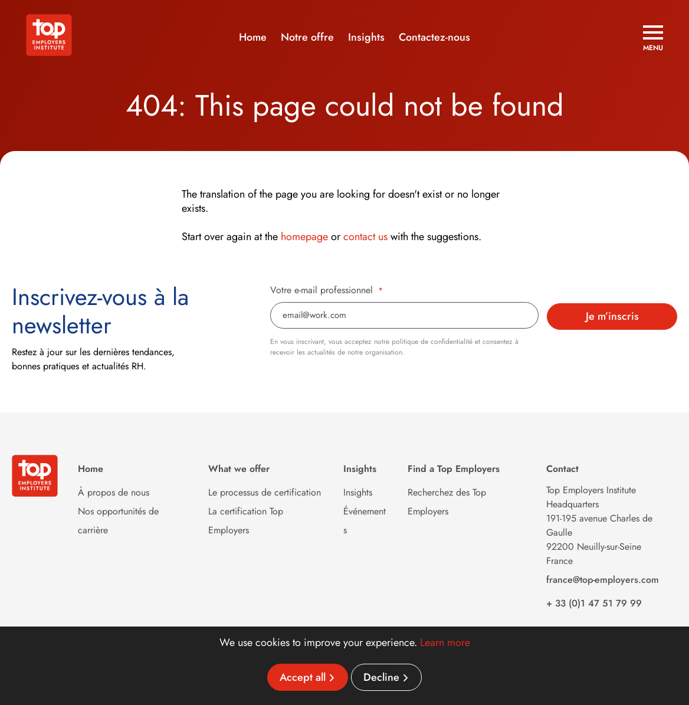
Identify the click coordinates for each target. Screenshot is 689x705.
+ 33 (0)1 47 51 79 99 (594, 603)
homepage (304, 236)
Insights (366, 37)
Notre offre (307, 37)
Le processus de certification (264, 492)
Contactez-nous (434, 37)
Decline (381, 677)
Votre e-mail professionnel (326, 290)
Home (253, 37)
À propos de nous (113, 492)
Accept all (303, 677)
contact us (365, 236)
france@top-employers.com (602, 579)
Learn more (445, 642)
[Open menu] (653, 38)
